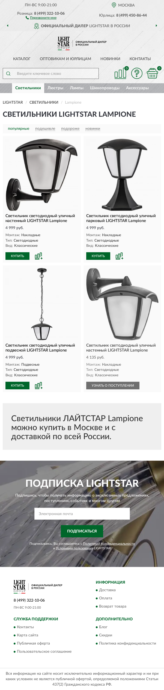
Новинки (110, 59)
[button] (41, 17)
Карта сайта (27, 635)
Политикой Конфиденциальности (109, 543)
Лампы (77, 88)
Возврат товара (112, 607)
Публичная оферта (33, 643)
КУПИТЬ (17, 256)
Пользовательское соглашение (44, 652)
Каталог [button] (22, 59)
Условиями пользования (74, 548)
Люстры (55, 88)
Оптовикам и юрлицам (65, 59)
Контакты (140, 59)
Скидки (105, 635)
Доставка (107, 590)
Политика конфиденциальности (127, 643)
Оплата (105, 598)
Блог (103, 627)
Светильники (28, 88)
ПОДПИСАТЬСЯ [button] (82, 531)
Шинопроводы (105, 88)
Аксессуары (137, 88)
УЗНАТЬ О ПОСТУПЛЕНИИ (113, 385)
